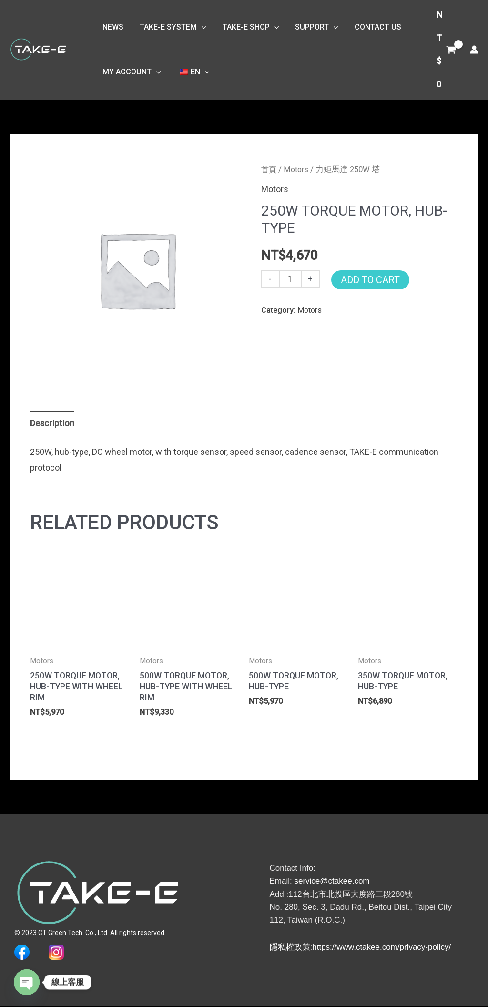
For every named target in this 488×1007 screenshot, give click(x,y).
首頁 (269, 169)
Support (313, 25)
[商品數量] (290, 279)
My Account (131, 74)
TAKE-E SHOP (248, 25)
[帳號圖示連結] (474, 49)
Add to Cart (370, 280)
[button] (200, 25)
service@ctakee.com (331, 881)
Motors (297, 169)
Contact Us (373, 25)
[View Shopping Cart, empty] (446, 50)
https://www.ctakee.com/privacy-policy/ (381, 947)
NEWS (112, 25)
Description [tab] (52, 423)
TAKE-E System (171, 25)
